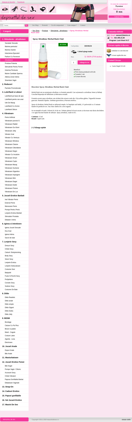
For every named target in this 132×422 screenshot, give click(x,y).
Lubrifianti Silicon (11, 109)
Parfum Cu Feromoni (12, 57)
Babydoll (8, 273)
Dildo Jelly (8, 314)
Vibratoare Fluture (11, 188)
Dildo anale (9, 301)
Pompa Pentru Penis (12, 210)
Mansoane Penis (11, 206)
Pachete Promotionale (13, 88)
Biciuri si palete (10, 329)
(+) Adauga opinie (39, 128)
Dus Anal (8, 231)
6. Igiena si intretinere (12, 224)
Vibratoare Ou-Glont (12, 127)
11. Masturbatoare (10, 357)
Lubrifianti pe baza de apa (14, 96)
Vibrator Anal (9, 134)
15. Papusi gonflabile (11, 396)
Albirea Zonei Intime (12, 77)
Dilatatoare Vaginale (12, 383)
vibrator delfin (126, 419)
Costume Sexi (10, 269)
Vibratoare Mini (10, 178)
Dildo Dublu (9, 311)
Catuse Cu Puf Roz (12, 325)
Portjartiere (9, 279)
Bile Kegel (8, 366)
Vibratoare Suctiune (12, 168)
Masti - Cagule (10, 332)
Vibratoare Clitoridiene (13, 148)
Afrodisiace (9, 60)
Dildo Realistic (10, 297)
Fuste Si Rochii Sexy (12, 276)
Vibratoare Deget (11, 181)
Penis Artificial (10, 117)
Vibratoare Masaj (11, 165)
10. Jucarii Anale (9, 346)
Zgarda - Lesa (10, 339)
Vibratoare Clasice (11, 144)
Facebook (21, 2)
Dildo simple (9, 304)
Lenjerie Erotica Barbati (13, 213)
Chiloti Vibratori (10, 376)
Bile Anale (8, 354)
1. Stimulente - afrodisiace (14, 39)
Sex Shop (35, 31)
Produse (45, 31)
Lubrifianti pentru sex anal (14, 99)
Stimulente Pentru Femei (14, 67)
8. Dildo (5, 293)
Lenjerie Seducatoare (12, 266)
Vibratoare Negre (11, 151)
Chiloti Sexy (9, 249)
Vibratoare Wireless (12, 141)
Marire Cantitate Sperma (13, 73)
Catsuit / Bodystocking (13, 252)
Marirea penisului (11, 46)
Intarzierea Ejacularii (12, 53)
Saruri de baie (10, 238)
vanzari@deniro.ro (123, 35)
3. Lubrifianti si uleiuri (12, 92)
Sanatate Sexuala (11, 43)
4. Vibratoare (8, 113)
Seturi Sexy (9, 259)
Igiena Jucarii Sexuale (13, 228)
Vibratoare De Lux (11, 192)
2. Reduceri (7, 84)
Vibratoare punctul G (12, 121)
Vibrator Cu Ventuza (12, 138)
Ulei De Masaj (10, 103)
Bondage (8, 322)
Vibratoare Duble (11, 185)
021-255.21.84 (119, 38)
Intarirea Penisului (11, 70)
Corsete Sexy (10, 283)
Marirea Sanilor (10, 50)
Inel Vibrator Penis (11, 199)
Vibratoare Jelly (10, 131)
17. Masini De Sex (10, 404)
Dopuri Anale (9, 350)
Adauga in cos (84, 62)
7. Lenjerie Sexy (9, 242)
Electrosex (8, 342)
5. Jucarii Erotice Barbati (13, 196)
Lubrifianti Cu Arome (12, 106)
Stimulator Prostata (12, 216)
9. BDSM (6, 318)
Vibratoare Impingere (12, 175)
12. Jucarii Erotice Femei (13, 362)
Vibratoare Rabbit (11, 124)
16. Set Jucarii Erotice (12, 400)
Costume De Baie (11, 289)
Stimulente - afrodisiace (59, 31)
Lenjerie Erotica (10, 262)
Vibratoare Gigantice (12, 171)
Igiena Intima (9, 234)
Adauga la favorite (8, 2)
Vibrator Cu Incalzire (12, 154)
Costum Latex (10, 336)
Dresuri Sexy (9, 246)
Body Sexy (9, 256)
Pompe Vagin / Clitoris (13, 369)
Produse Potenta (11, 63)
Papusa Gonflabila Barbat (14, 379)
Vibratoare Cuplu (11, 161)
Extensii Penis (10, 203)
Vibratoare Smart (11, 158)
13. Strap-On (7, 387)
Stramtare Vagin (10, 80)
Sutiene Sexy (9, 286)
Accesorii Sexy (10, 373)
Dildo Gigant (9, 307)
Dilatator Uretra (10, 220)
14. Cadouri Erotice (10, 391)
